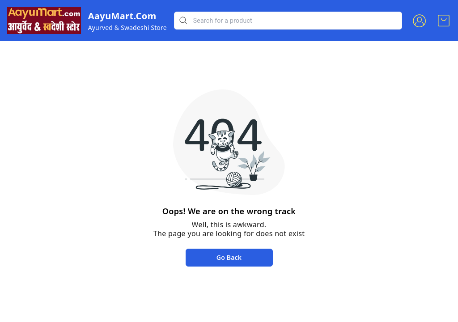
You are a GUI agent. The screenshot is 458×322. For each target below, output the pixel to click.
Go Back (229, 257)
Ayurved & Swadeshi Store (127, 27)
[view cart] (444, 20)
